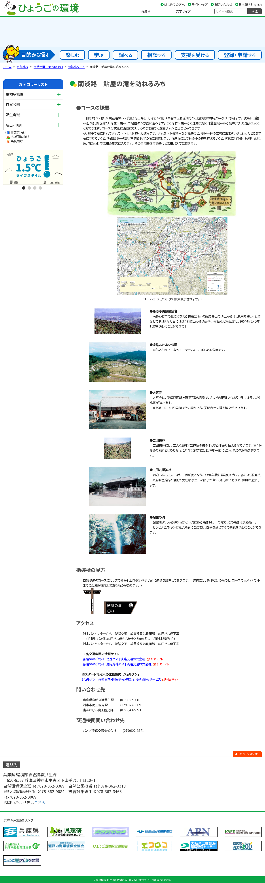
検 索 (254, 11)
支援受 (195, 55)
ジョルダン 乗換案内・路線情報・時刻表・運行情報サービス (121, 679)
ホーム (7, 67)
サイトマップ (199, 4)
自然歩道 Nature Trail (48, 67)
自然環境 (22, 67)
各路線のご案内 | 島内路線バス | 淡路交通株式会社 (117, 664)
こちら (39, 802)
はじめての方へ (174, 4)
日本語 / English (250, 4)
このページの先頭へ (248, 753)
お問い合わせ (223, 4)
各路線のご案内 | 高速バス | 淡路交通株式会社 (114, 659)
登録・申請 (240, 55)
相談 (156, 55)
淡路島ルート (76, 67)
